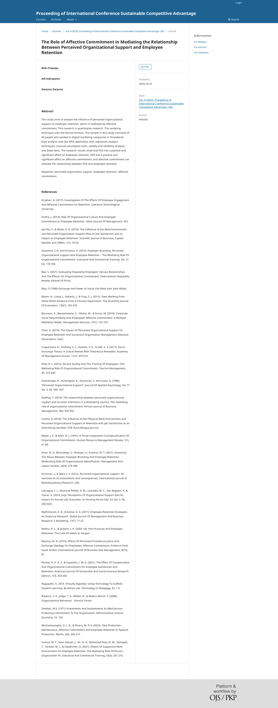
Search (233, 19)
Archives (56, 19)
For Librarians (201, 52)
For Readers (200, 41)
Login (239, 2)
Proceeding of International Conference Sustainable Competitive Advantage (116, 13)
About (71, 19)
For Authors (200, 47)
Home (44, 31)
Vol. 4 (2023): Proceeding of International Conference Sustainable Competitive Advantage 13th (114, 31)
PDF (146, 66)
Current (40, 19)
